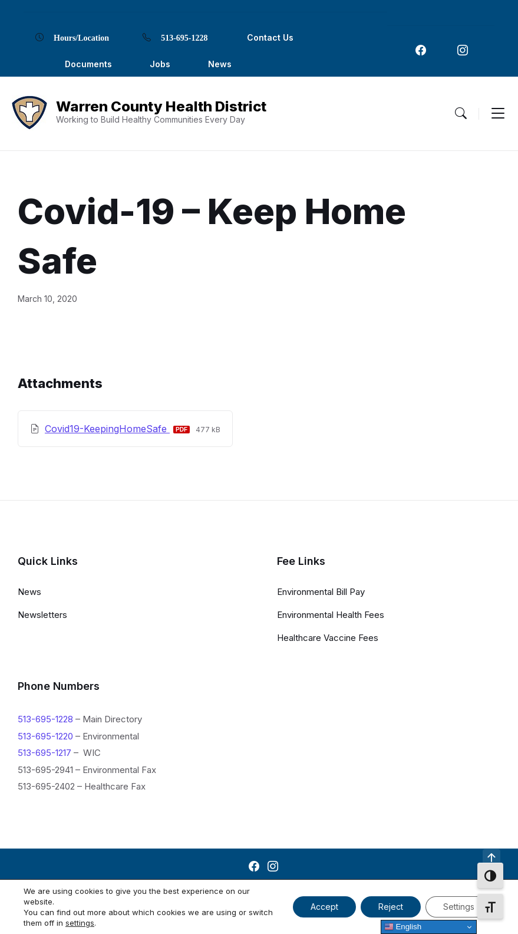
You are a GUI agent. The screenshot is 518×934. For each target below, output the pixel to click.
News (29, 591)
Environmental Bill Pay (321, 591)
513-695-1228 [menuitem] (184, 37)
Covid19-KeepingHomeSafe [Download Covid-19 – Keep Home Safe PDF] (107, 429)
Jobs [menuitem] (160, 64)
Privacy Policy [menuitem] (347, 892)
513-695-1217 (44, 752)
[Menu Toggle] (461, 113)
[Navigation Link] (421, 50)
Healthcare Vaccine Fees (327, 637)
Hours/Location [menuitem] (81, 37)
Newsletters (42, 614)
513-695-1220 (45, 736)
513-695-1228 (45, 719)
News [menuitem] (220, 64)
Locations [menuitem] (283, 892)
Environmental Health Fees (330, 614)
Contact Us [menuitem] (270, 37)
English (402, 927)
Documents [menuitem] (88, 64)
